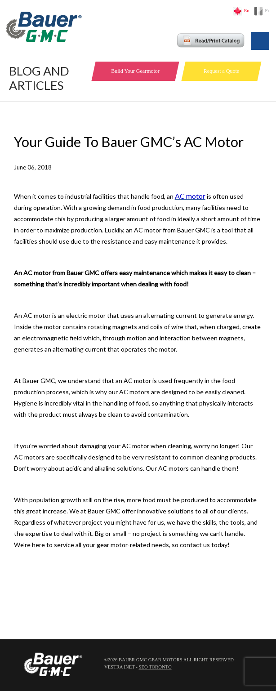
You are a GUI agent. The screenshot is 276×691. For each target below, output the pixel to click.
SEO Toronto (154, 666)
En (246, 10)
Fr (267, 10)
